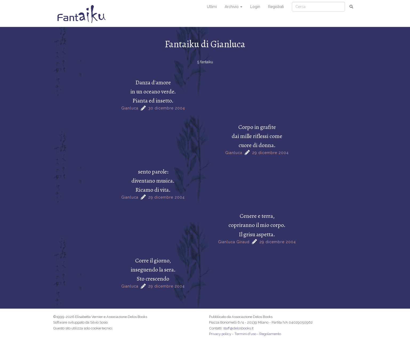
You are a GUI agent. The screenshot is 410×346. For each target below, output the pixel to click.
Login (255, 7)
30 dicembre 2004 (166, 108)
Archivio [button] (233, 7)
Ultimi (212, 7)
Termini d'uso (245, 334)
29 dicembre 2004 (270, 153)
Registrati (276, 7)
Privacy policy (220, 334)
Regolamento (270, 334)
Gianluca (129, 108)
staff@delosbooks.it (238, 328)
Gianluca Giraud (234, 242)
